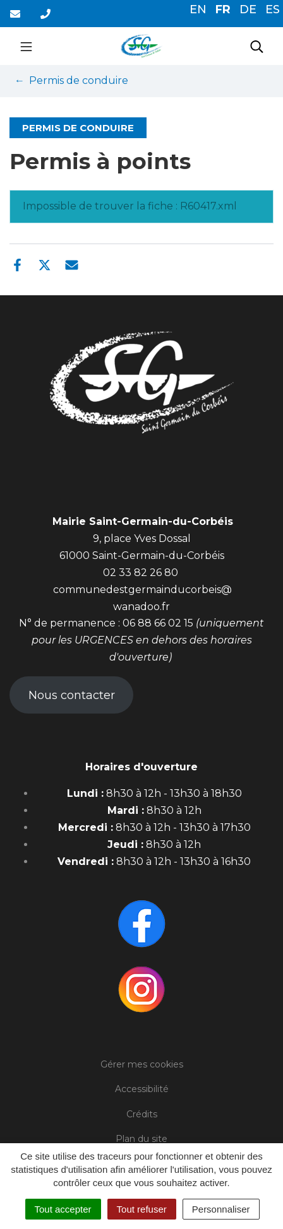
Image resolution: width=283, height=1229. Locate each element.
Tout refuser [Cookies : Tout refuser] (142, 1209)
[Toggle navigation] (26, 46)
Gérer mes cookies (141, 1064)
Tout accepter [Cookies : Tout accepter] (63, 1209)
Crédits (141, 1114)
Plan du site (141, 1138)
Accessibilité (142, 1089)
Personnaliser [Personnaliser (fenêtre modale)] (221, 1209)
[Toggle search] (257, 46)
